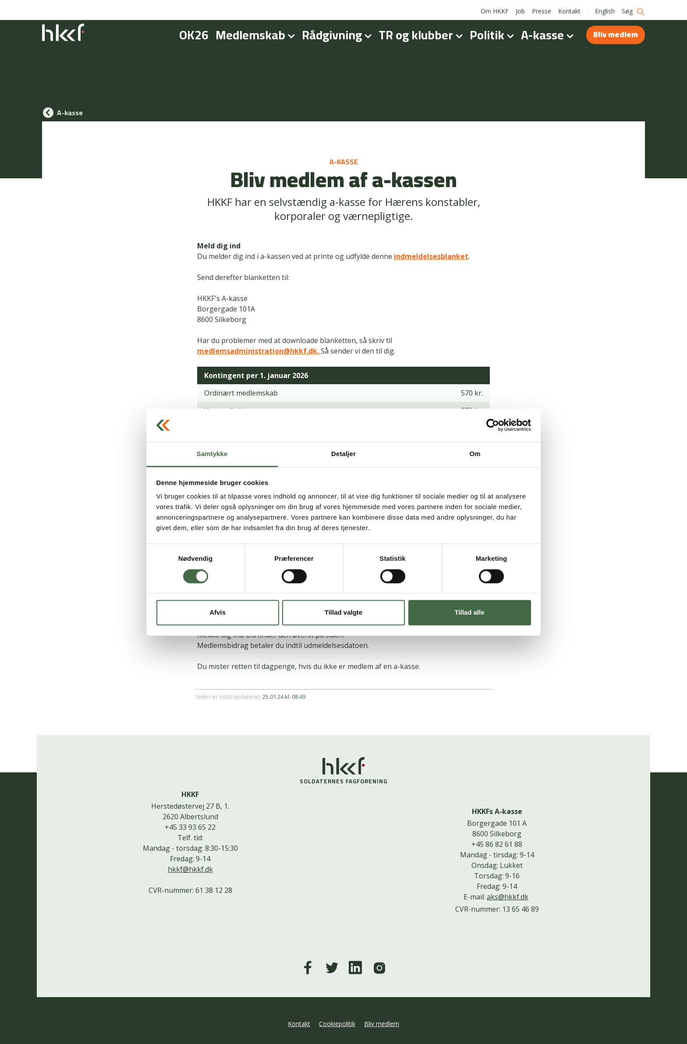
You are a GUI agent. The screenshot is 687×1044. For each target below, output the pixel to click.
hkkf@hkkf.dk (190, 869)
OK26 (194, 32)
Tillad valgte (343, 612)
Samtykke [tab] (212, 454)
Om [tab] (474, 454)
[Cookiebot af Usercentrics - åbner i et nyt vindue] (492, 425)
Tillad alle (469, 612)
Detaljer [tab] (343, 454)
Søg (633, 9)
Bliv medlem (615, 32)
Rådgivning (338, 32)
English (605, 8)
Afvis (217, 612)
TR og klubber (422, 32)
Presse (541, 8)
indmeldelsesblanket (431, 256)
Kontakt (569, 8)
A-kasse (549, 32)
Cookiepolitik (337, 1023)
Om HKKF (495, 8)
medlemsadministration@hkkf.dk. (259, 351)
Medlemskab (257, 32)
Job (520, 8)
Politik (493, 32)
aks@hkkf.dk (507, 897)
